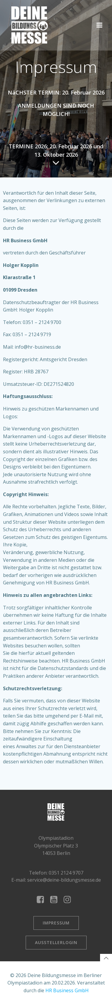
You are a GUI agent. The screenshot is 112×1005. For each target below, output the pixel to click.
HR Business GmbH (67, 990)
